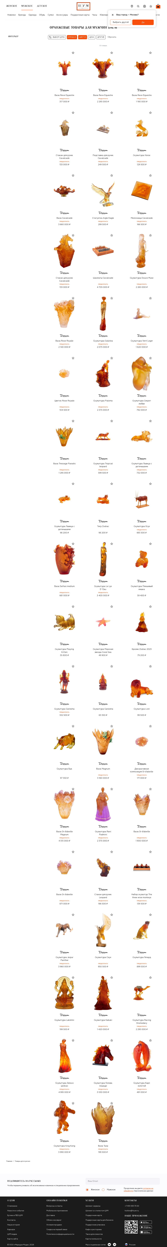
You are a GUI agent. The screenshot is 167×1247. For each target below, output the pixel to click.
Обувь (42, 15)
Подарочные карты (80, 15)
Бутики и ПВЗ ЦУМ (15, 1215)
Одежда (33, 15)
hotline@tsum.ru (132, 1211)
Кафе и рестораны (94, 1229)
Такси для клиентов (94, 1234)
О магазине (12, 1206)
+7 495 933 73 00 (132, 1206)
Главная (9, 1161)
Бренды (22, 15)
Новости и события (15, 1211)
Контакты (11, 1220)
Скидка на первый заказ (56, 1229)
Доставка (50, 1215)
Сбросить (112, 37)
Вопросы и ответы (54, 1206)
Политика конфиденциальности (60, 1234)
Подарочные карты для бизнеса (99, 1220)
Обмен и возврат (53, 1220)
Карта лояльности (94, 1239)
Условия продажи (54, 1225)
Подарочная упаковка (95, 1225)
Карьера (11, 1229)
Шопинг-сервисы (93, 1206)
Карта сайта (12, 1239)
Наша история (13, 1225)
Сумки (51, 15)
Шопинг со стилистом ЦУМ (97, 1211)
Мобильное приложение (57, 1211)
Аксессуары (62, 15)
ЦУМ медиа (12, 1234)
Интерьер (13, 36)
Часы (94, 15)
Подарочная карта (94, 1215)
